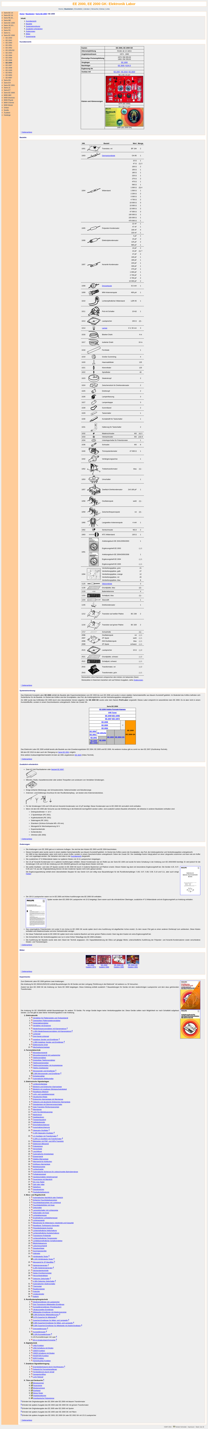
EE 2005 (9, 58)
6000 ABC (8, 95)
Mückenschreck (38, 1388)
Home (61, 9)
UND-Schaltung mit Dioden (42, 1348)
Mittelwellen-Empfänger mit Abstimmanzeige (48, 1312)
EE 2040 (9, 38)
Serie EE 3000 (9, 93)
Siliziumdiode (107, 584)
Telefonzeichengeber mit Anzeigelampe (47, 1065)
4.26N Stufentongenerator (42, 1268)
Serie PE (7, 30)
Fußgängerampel (38, 1174)
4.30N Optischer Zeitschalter (43, 1281)
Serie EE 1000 (9, 23)
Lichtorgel (35, 1034)
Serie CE (7, 28)
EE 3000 (121, 65)
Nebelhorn (36, 1187)
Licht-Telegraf (37, 1377)
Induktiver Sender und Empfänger (44, 1039)
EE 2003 (9, 53)
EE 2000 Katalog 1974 (91, 965)
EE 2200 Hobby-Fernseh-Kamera (112, 709)
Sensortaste (36, 1149)
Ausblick (7, 113)
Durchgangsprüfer (39, 1251)
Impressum (191, 1427)
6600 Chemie (9, 103)
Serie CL (7, 33)
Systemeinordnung (33, 26)
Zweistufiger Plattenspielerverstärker (45, 1021)
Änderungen (30, 31)
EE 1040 (93, 743)
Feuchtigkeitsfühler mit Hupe (43, 1205)
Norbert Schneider (180, 1427)
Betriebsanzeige (38, 1167)
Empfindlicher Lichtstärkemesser (44, 1218)
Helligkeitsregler (38, 1122)
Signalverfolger (37, 1248)
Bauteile (29, 24)
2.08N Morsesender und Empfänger (45, 1074)
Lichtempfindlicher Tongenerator (44, 1238)
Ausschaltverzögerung (40, 1127)
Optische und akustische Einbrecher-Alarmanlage (50, 1102)
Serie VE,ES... (9, 25)
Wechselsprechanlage (40, 1047)
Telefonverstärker (38, 1058)
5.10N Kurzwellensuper (41, 1334)
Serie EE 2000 (9, 35)
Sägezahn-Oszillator (39, 1130)
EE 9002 (9, 73)
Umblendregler (37, 1294)
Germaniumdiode (108, 156)
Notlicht (35, 1296)
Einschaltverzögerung (40, 1125)
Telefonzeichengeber (40, 1063)
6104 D (128, 65)
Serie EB (7, 80)
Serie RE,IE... (9, 18)
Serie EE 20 (8, 15)
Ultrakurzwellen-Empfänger (42, 1310)
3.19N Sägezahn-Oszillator (42, 1133)
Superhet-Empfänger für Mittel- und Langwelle (49, 1320)
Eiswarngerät (37, 1156)
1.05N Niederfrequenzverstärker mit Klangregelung (51, 1031)
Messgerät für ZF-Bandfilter (42, 1262)
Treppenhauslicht (38, 1120)
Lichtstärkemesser (39, 1215)
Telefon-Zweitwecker (40, 1068)
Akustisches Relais (39, 1097)
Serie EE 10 (8, 13)
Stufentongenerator (39, 1265)
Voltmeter (35, 1253)
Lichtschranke (37, 1169)
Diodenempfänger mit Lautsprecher (45, 1302)
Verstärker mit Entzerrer (41, 1026)
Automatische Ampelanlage (42, 1154)
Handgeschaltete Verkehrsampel (44, 1177)
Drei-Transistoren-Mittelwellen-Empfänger (47, 1304)
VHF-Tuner (112, 713)
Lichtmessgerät (38, 1220)
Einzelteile (78, 9)
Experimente (30, 36)
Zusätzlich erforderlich (34, 29)
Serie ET (7, 90)
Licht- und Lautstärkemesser (42, 1094)
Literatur (86, 9)
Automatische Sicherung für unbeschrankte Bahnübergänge (54, 1172)
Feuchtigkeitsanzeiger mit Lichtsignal (46, 1203)
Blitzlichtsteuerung (39, 1243)
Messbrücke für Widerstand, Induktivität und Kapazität (52, 1223)
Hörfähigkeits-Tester (39, 1256)
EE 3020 (132, 72)
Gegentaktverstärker (39, 1023)
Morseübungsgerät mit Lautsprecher (45, 1055)
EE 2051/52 (10, 50)
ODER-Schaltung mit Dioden (43, 1353)
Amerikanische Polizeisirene (42, 1398)
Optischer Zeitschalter (40, 1279)
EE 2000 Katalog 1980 (104, 965)
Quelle (6, 110)
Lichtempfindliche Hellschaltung (44, 1230)
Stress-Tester (37, 1393)
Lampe (104, 328)
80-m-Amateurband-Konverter (43, 1340)
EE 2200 (9, 70)
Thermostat (36, 1286)
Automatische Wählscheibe (42, 1079)
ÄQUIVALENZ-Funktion (41, 1361)
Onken (6, 108)
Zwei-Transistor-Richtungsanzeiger (45, 1107)
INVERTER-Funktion (40, 1356)
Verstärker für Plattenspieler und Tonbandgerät (49, 1018)
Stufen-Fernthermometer (41, 1273)
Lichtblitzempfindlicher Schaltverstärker (46, 1241)
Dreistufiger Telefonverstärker (43, 1060)
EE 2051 (9, 45)
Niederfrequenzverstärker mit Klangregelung (48, 1029)
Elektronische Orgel (39, 1045)
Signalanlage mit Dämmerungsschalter (46, 1104)
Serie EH (7, 83)
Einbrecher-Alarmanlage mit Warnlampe (47, 1099)
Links (108, 9)
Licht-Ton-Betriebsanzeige (42, 1112)
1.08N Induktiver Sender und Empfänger (47, 1042)
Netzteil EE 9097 (57, 769)
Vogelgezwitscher (38, 1396)
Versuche (94, 9)
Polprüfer (35, 1291)
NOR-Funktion (37, 1358)
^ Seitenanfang (26, 132)
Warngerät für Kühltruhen (41, 1161)
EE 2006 (9, 60)
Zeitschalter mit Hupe (40, 1213)
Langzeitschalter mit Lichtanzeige (44, 1210)
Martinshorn (36, 1115)
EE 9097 (9, 78)
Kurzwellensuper (38, 1332)
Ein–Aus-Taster (38, 1182)
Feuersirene (36, 1385)
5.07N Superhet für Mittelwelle (43, 1317)
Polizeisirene (37, 1146)
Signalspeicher (37, 1189)
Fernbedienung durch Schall (42, 1372)
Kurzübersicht (31, 21)
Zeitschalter (36, 1208)
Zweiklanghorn (37, 1117)
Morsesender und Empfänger (43, 1071)
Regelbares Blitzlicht (39, 1092)
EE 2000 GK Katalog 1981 (133, 965)
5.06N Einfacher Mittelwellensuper (45, 1315)
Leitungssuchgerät (39, 1246)
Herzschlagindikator (39, 1276)
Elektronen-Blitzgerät (40, 1144)
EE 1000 (124, 62)
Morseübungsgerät (39, 1053)
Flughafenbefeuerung (40, 1192)
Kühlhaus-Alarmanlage (40, 1164)
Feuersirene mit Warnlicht (41, 1179)
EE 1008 (116, 716)
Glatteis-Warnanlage (39, 1159)
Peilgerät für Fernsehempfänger (44, 1369)
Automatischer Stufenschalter (43, 1284)
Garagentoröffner (38, 1374)
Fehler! (28, 874)
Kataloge (7, 115)
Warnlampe (36, 1109)
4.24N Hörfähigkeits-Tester (42, 1259)
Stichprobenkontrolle (40, 1271)
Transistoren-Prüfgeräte (41, 1236)
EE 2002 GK (120, 737)
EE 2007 (9, 65)
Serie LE (7, 88)
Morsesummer (37, 1383)
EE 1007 (116, 719)
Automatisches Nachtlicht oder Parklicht (47, 1198)
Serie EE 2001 (9, 85)
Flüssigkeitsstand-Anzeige (42, 1228)
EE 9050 (9, 75)
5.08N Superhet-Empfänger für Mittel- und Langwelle (52, 1323)
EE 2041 (9, 40)
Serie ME (7, 20)
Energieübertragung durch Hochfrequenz (47, 1367)
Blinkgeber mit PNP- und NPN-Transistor (47, 1141)
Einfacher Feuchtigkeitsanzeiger (44, 1200)
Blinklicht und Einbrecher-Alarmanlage (46, 1087)
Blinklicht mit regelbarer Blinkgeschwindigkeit (49, 1089)
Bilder (28, 34)
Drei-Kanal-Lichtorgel (40, 1036)
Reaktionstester (38, 1289)
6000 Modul (8, 105)
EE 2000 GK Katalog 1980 (118, 965)
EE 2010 (124, 72)
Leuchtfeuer (36, 1151)
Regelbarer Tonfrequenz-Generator (45, 1225)
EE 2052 (9, 48)
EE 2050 (9, 43)
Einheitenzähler (38, 1076)
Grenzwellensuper (39, 1329)
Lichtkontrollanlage (39, 1084)
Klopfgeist (35, 1391)
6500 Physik (8, 100)
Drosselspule (107, 286)
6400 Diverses (9, 98)
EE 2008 (9, 68)
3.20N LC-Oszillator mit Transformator (46, 1139)
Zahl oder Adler (38, 1184)
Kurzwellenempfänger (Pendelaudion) (46, 1307)
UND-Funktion (37, 1345)
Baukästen (68, 9)
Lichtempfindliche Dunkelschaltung (45, 1233)
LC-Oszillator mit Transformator (44, 1136)
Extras (102, 9)
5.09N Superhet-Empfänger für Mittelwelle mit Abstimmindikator (56, 1326)
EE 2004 (9, 55)
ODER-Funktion (38, 1351)
